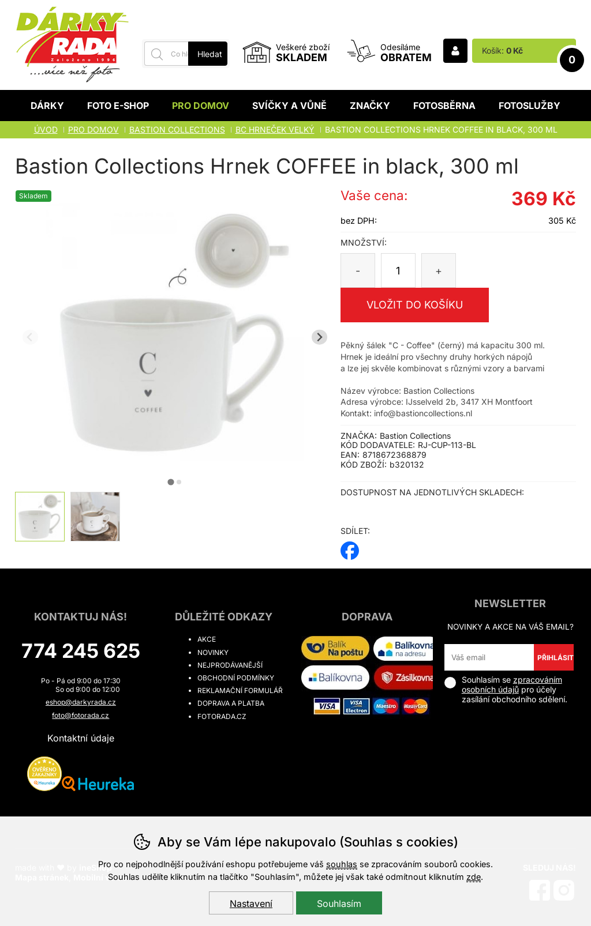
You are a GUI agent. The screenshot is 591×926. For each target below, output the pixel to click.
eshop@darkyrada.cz (81, 702)
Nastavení (251, 903)
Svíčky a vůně (289, 105)
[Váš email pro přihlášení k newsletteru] (489, 657)
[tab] (170, 482)
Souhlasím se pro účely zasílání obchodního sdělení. (505, 689)
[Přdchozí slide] (30, 337)
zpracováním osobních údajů (512, 684)
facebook (350, 546)
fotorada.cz (221, 716)
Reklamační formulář (240, 690)
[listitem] (40, 516)
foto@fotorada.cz (80, 715)
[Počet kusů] (398, 270)
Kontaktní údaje (80, 738)
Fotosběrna (444, 105)
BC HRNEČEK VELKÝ (275, 129)
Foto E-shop (118, 105)
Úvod (46, 129)
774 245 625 (80, 650)
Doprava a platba (230, 703)
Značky (370, 105)
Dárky (47, 105)
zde (473, 877)
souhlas (341, 864)
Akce (206, 639)
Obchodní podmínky (235, 677)
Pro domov (200, 105)
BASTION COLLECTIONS (177, 129)
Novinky (213, 652)
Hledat (209, 54)
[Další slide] (319, 337)
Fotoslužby (529, 105)
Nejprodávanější (230, 665)
